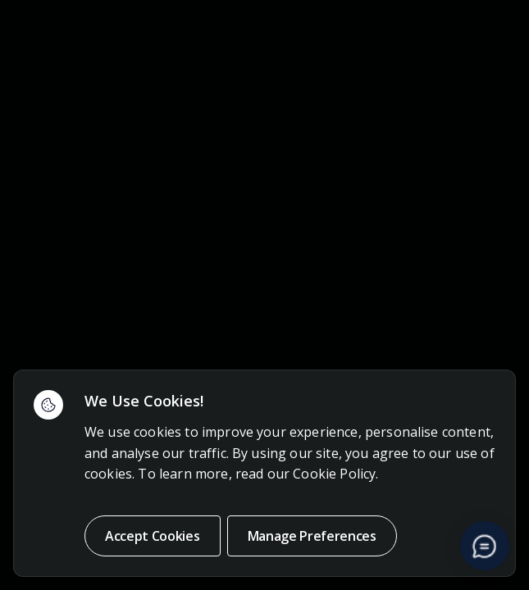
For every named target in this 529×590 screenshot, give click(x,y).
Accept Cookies (152, 536)
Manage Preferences (312, 536)
